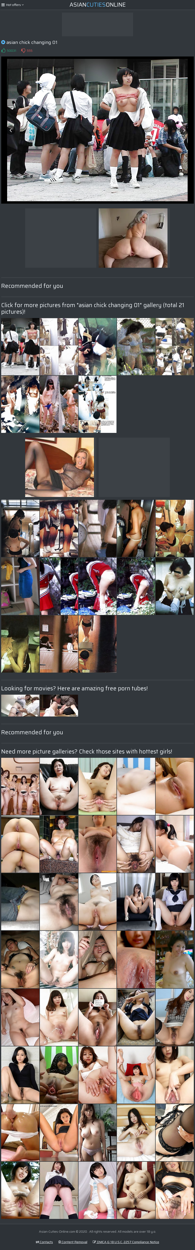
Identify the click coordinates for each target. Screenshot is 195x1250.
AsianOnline (98, 4)
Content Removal (72, 1242)
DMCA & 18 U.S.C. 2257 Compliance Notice (126, 1242)
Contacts (44, 1242)
